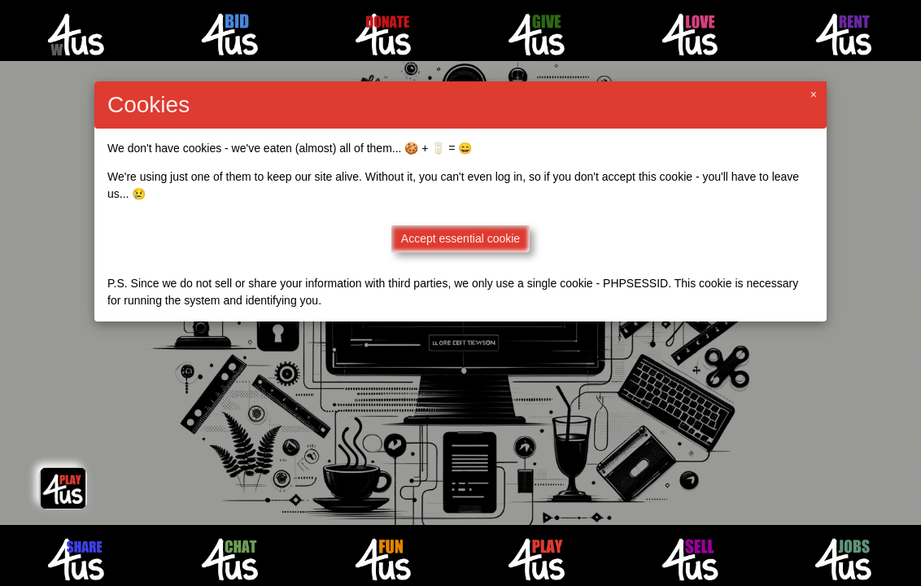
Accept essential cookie (460, 238)
